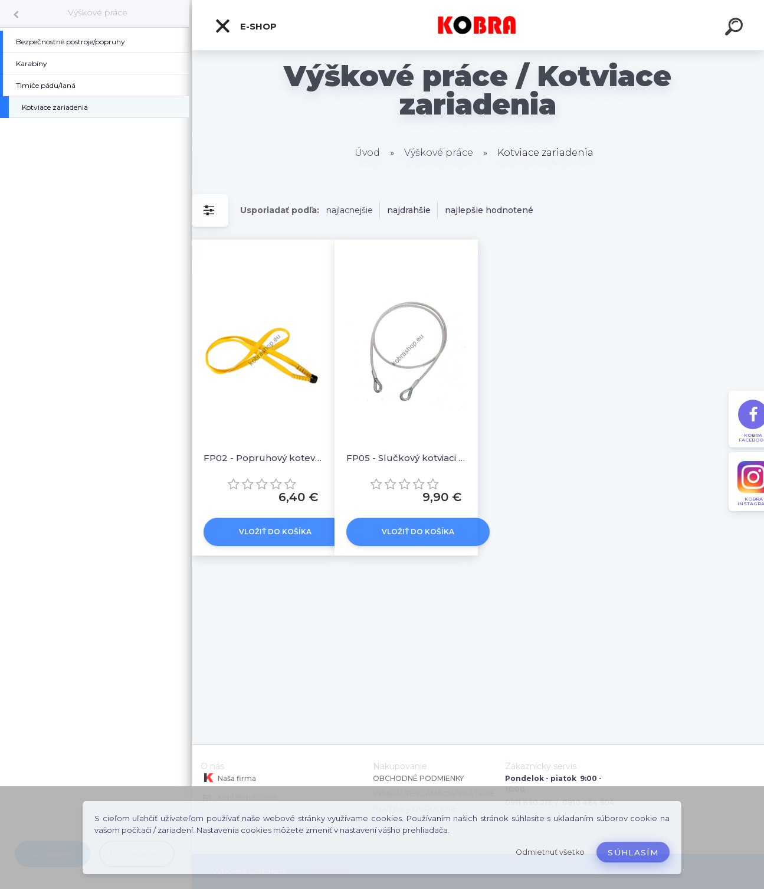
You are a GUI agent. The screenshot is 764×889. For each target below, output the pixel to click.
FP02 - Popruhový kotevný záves (263, 457)
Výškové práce (97, 12)
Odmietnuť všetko (550, 852)
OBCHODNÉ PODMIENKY (418, 778)
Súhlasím (633, 852)
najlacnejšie (349, 210)
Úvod (367, 152)
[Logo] (478, 25)
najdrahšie (409, 210)
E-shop (245, 26)
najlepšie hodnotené (489, 210)
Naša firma (228, 778)
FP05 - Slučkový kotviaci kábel (405, 457)
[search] (735, 28)
